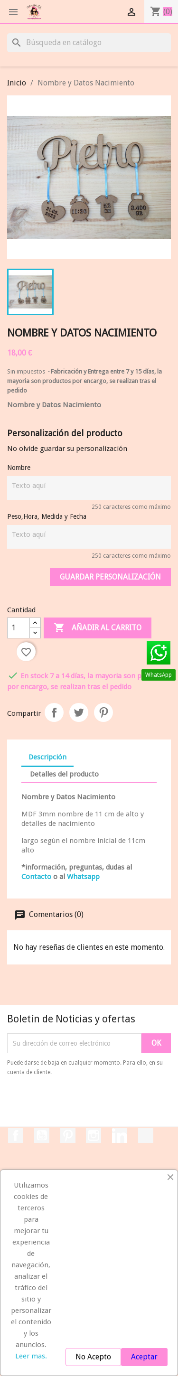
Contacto (36, 876)
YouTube (41, 1135)
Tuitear (78, 712)
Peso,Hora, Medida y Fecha (46, 516)
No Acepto (93, 1356)
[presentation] (86, 1103)
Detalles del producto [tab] (64, 774)
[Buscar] (89, 42)
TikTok (145, 1135)
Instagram (93, 1135)
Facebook (15, 1135)
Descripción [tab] (47, 757)
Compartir (54, 712)
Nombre (18, 467)
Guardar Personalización (110, 576)
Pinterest (103, 712)
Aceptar (144, 1356)
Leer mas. (31, 1356)
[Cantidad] (18, 628)
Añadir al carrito (97, 628)
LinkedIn (119, 1135)
